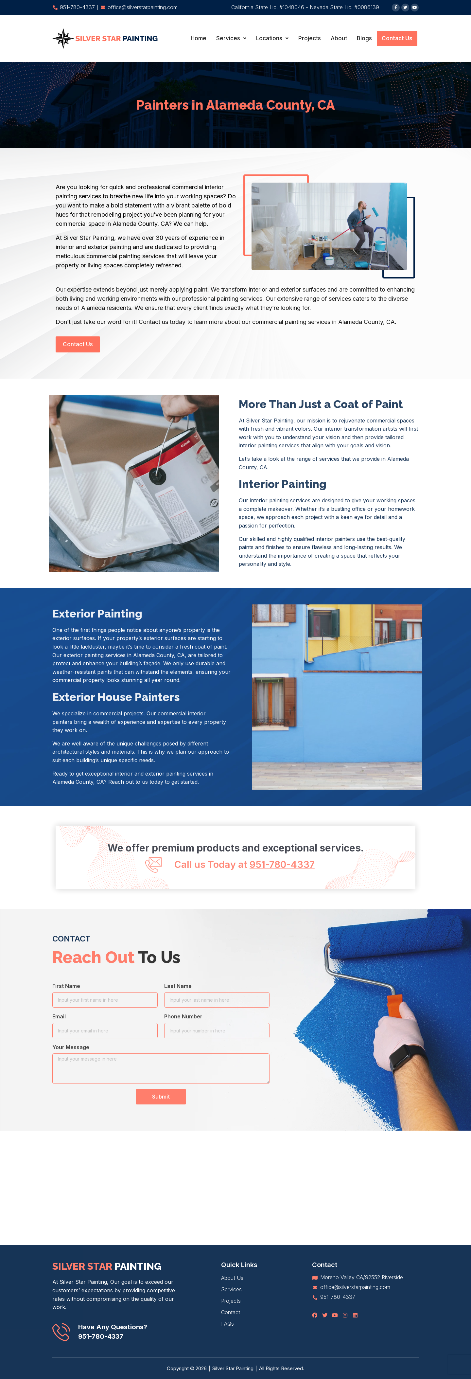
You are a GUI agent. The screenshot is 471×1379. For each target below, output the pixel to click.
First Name (66, 986)
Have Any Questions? (112, 1327)
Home (198, 38)
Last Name (178, 986)
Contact (230, 1312)
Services (231, 38)
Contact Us (397, 38)
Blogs (364, 38)
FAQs (227, 1323)
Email (59, 1016)
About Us (232, 1278)
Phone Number (183, 1016)
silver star (106, 1266)
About (339, 38)
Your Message (70, 1047)
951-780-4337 (100, 1336)
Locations (272, 38)
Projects (309, 38)
